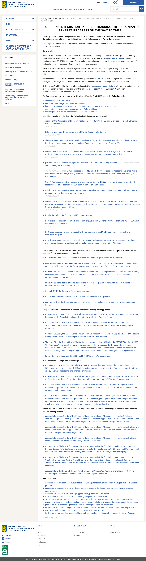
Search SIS (67, 9)
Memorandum (60, 140)
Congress (108, 162)
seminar (65, 221)
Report (97, 79)
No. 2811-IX (84, 365)
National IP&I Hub (53, 272)
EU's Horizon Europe (110, 232)
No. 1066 (91, 385)
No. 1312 (59, 396)
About (40, 532)
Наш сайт (41, 545)
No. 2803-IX (67, 342)
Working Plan (78, 201)
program (89, 215)
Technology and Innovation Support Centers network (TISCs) (16, 98)
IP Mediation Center (54, 258)
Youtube (7, 542)
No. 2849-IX (83, 356)
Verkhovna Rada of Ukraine (17, 63)
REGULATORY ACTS (15, 29)
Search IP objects (80, 532)
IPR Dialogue (105, 182)
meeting (57, 132)
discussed (57, 240)
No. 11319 (107, 376)
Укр (99, 2)
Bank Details (115, 532)
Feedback (77, 535)
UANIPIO (9, 76)
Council (48, 305)
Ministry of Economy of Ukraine (18, 71)
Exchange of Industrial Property (15, 85)
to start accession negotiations (101, 86)
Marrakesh (91, 171)
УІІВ (7, 103)
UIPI (8, 24)
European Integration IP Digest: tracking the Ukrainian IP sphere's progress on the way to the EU (89, 20)
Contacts (89, 9)
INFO (8, 40)
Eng (105, 2)
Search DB (57, 9)
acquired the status (114, 58)
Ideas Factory (11, 80)
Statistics (41, 535)
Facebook (7, 539)
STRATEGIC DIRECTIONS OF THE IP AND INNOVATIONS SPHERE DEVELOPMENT (18, 48)
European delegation (65, 190)
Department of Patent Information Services (14, 91)
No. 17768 (110, 314)
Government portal (13, 67)
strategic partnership (86, 151)
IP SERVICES (11, 35)
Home (43, 19)
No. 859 (110, 323)
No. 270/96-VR (118, 342)
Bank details (78, 9)
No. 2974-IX (84, 334)
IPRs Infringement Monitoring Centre (61, 263)
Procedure (67, 325)
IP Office (10, 18)
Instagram (42, 542)
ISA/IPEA (76, 297)
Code (47, 291)
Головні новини (54, 19)
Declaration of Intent (66, 121)
